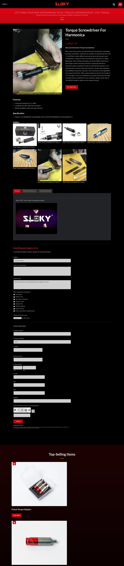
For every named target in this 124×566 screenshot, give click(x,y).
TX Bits (21, 560)
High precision (26, 524)
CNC (88, 519)
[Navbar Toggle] (120, 4)
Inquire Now (72, 87)
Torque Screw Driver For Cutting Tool (63, 519)
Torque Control (80, 519)
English (5, 4)
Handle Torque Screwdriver (99, 558)
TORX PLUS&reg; (28, 560)
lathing (108, 519)
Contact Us (40, 560)
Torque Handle (46, 519)
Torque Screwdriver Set (33, 519)
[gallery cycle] (37, 94)
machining (16, 524)
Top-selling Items (62, 454)
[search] (114, 4)
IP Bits (35, 560)
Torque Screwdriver (18, 519)
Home (62, 19)
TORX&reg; (16, 560)
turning (95, 519)
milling (101, 519)
